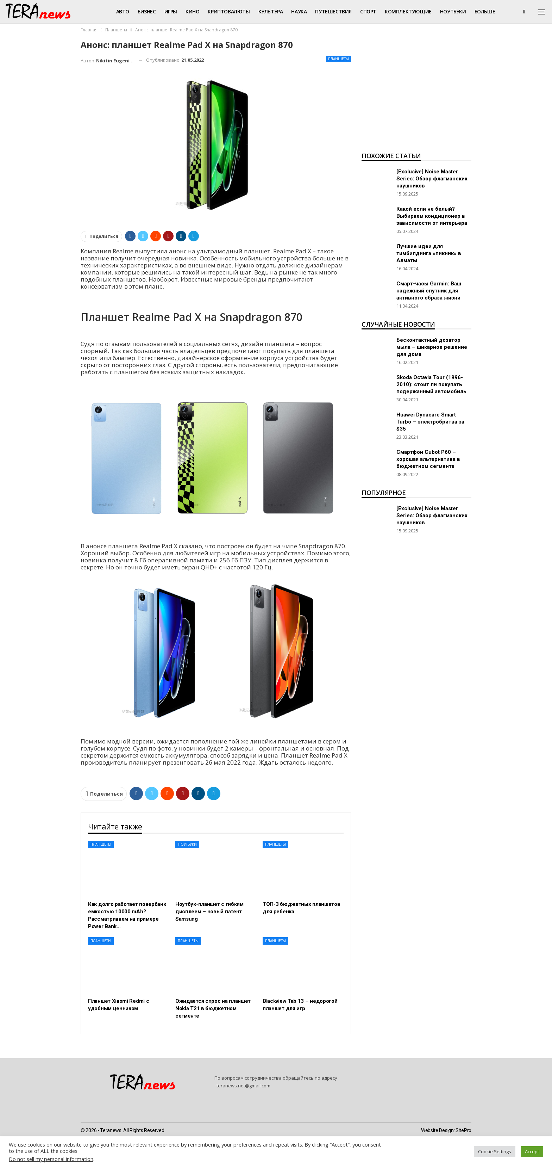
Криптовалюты (229, 11)
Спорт (368, 11)
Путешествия (333, 11)
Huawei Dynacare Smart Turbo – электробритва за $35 (430, 422)
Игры (170, 11)
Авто (122, 11)
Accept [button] (532, 1151)
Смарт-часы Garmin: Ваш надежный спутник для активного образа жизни (428, 290)
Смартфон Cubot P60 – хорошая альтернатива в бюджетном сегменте (428, 459)
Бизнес (147, 11)
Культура (270, 11)
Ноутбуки (453, 11)
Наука (299, 11)
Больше (485, 11)
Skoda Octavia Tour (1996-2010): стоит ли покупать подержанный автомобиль (431, 384)
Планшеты (338, 58)
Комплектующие (408, 11)
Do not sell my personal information (51, 1158)
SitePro (463, 1130)
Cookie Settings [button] (494, 1151)
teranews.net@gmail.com (243, 1085)
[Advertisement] (416, 94)
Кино (192, 11)
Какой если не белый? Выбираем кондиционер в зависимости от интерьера (431, 216)
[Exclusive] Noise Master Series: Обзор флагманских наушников (432, 178)
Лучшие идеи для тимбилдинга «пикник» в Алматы (428, 253)
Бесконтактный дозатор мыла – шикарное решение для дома (431, 347)
